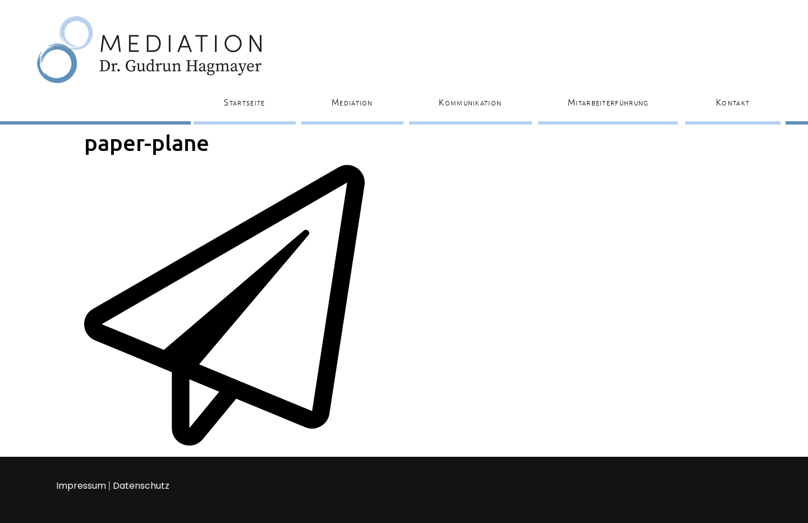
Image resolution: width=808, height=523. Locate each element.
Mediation (352, 102)
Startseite (244, 102)
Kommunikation (470, 102)
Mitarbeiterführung (608, 102)
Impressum (81, 485)
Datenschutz (141, 485)
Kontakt (733, 102)
